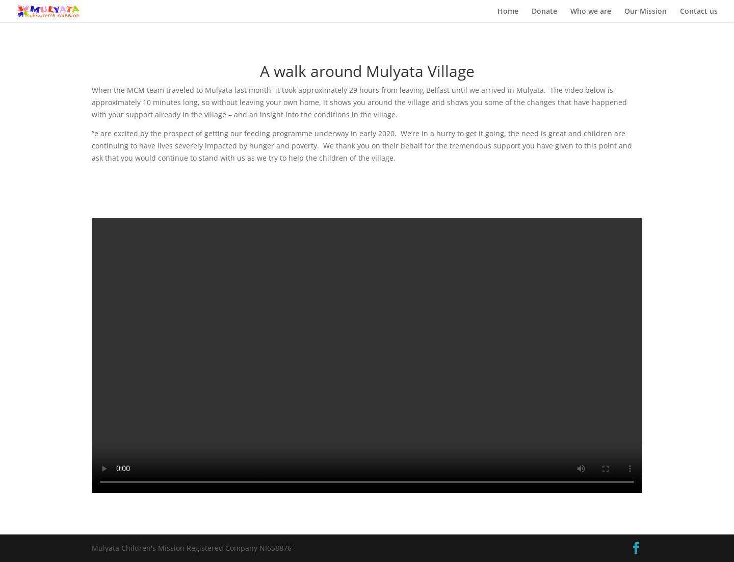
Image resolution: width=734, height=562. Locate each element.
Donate (544, 12)
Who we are (590, 12)
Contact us (699, 12)
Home (507, 12)
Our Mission (645, 12)
